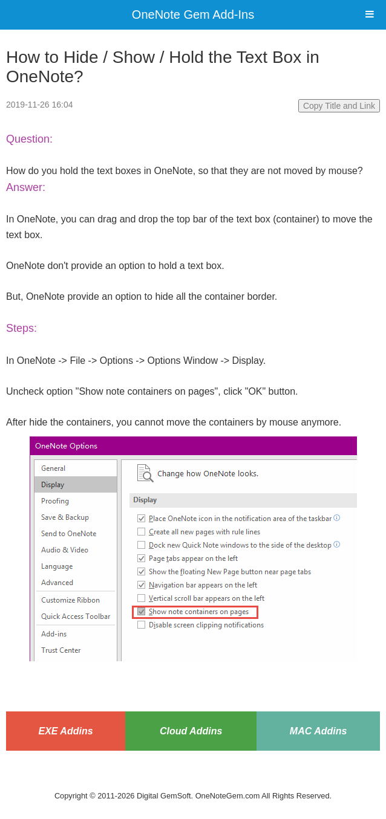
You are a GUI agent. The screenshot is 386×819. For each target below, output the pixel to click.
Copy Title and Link (339, 106)
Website (193, 780)
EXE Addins (65, 731)
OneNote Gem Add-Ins (193, 14)
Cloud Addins (191, 731)
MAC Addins (318, 731)
